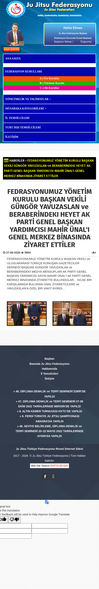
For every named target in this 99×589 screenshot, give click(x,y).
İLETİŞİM (11, 136)
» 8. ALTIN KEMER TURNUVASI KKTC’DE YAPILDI (49, 411)
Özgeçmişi (85, 42)
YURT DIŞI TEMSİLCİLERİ (23, 127)
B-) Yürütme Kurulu (52, 83)
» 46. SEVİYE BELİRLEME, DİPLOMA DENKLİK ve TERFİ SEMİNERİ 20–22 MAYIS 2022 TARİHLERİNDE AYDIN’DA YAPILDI (50, 431)
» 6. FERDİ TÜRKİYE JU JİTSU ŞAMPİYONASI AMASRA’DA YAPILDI (49, 419)
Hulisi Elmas (72, 28)
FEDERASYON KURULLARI (23, 71)
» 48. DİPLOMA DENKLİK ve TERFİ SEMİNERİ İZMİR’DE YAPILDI (49, 394)
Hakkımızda (49, 368)
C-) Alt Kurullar (49, 87)
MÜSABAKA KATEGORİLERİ (25, 108)
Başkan (50, 358)
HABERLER (17, 160)
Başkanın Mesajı (63, 42)
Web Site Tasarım (49, 465)
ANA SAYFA (11, 49)
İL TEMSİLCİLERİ (17, 118)
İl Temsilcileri (49, 373)
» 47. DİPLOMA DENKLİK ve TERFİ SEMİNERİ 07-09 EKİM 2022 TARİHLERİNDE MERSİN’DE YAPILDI (49, 404)
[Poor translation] (14, 519)
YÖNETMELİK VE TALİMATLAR (28, 99)
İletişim (49, 378)
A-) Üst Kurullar (49, 78)
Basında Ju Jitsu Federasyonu (49, 363)
